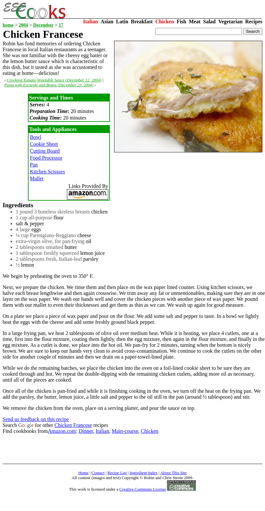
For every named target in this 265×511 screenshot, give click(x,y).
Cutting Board (45, 151)
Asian (107, 21)
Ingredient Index (143, 473)
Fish (181, 21)
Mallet (37, 178)
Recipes (253, 21)
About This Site (173, 473)
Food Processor (46, 158)
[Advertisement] (122, 449)
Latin (122, 21)
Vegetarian (230, 21)
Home (83, 473)
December (43, 25)
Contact (98, 473)
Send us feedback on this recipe (36, 419)
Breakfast (142, 21)
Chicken (164, 21)
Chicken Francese (73, 425)
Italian (90, 21)
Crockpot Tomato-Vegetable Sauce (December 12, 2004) (54, 80)
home (8, 25)
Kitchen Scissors (47, 171)
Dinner (86, 431)
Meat (195, 21)
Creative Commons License (142, 489)
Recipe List (117, 473)
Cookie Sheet (44, 144)
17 (61, 25)
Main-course (125, 431)
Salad (209, 21)
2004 (23, 25)
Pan (34, 164)
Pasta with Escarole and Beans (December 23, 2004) (48, 85)
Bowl (35, 137)
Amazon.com (62, 431)
